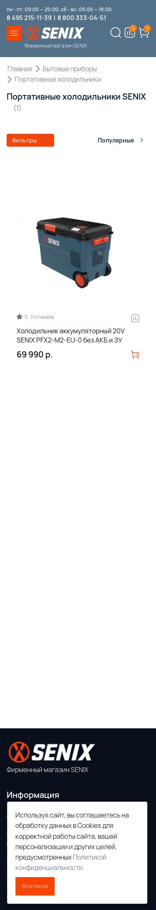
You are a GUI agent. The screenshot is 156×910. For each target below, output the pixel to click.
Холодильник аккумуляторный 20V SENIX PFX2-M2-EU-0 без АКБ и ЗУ (71, 335)
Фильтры (29, 140)
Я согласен (35, 886)
